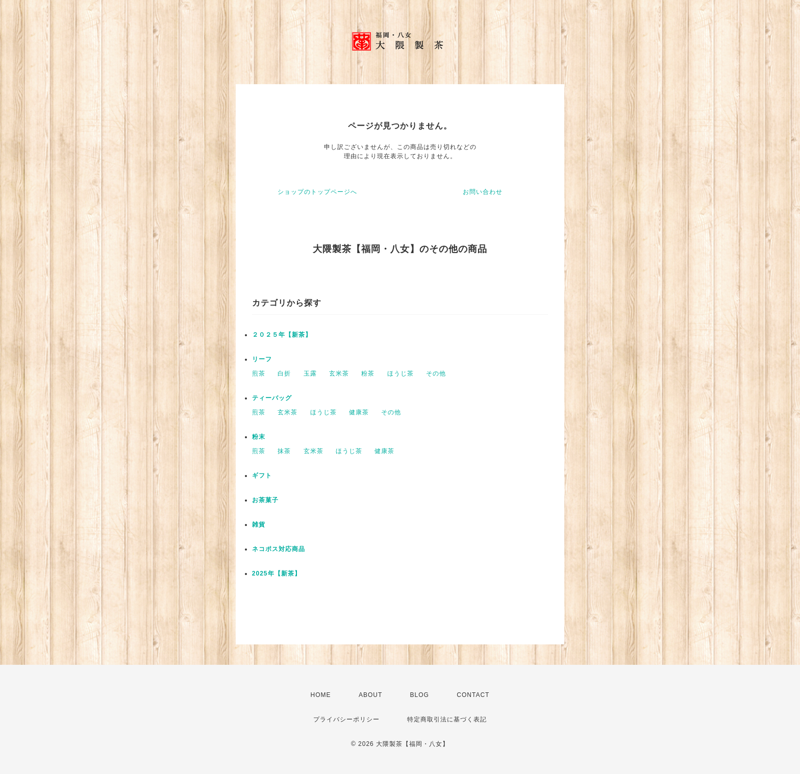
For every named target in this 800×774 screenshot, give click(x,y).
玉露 (310, 373)
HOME (321, 694)
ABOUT (370, 694)
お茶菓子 (265, 500)
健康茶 (359, 412)
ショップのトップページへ (317, 191)
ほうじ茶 (400, 373)
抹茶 (284, 451)
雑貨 (258, 524)
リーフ (262, 359)
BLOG (419, 694)
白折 (284, 373)
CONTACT (473, 694)
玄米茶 (339, 373)
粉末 (258, 436)
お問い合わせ (483, 191)
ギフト (262, 475)
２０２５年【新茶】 (282, 334)
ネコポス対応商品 (278, 549)
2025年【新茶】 (276, 573)
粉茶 (367, 373)
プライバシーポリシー (346, 719)
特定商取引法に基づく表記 (447, 719)
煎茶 (258, 373)
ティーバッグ (272, 398)
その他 (436, 373)
